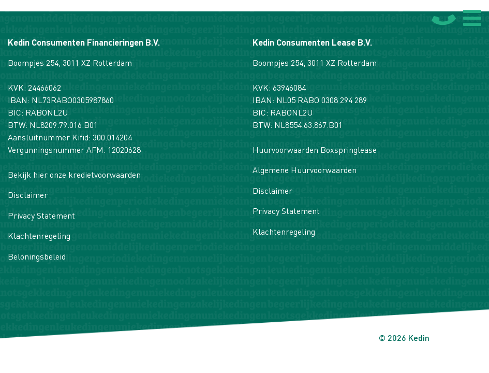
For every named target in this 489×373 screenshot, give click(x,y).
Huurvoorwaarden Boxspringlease (315, 151)
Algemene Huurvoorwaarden (305, 171)
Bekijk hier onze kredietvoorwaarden (74, 175)
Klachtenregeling (39, 237)
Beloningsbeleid (37, 257)
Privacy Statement (41, 216)
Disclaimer (28, 196)
